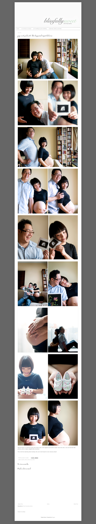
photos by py (29, 459)
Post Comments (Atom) (27, 506)
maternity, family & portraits (55, 28)
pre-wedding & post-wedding (40, 28)
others (26, 459)
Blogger (53, 517)
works (33, 459)
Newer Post (20, 504)
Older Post (76, 504)
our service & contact (26, 28)
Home (17, 28)
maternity (22, 459)
